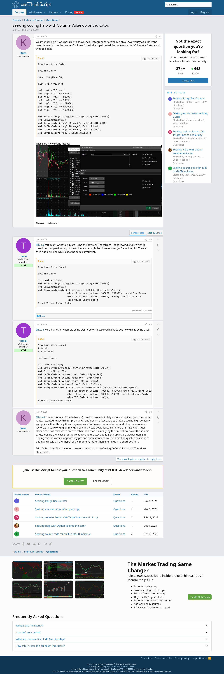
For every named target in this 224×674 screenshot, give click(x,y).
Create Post (188, 80)
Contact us (146, 658)
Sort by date (137, 232)
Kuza (17, 30)
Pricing (69, 12)
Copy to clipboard (150, 58)
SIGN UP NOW (75, 481)
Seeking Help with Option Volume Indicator (60, 525)
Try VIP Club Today (200, 596)
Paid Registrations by (112, 666)
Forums (19, 12)
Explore (53, 12)
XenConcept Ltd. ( (139, 669)
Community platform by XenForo (112, 664)
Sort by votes (154, 232)
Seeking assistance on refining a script (57, 509)
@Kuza (40, 245)
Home (202, 658)
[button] (44, 12)
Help (194, 658)
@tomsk (40, 417)
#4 (150, 411)
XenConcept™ (116, 669)
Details (149, 669)
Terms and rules (163, 658)
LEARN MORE (101, 481)
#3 (150, 324)
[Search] (188, 4)
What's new (35, 12)
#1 (160, 36)
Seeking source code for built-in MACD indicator (63, 534)
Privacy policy (182, 658)
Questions (119, 501)
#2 (150, 239)
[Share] (156, 36)
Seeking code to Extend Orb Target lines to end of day (66, 517)
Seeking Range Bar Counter (51, 501)
